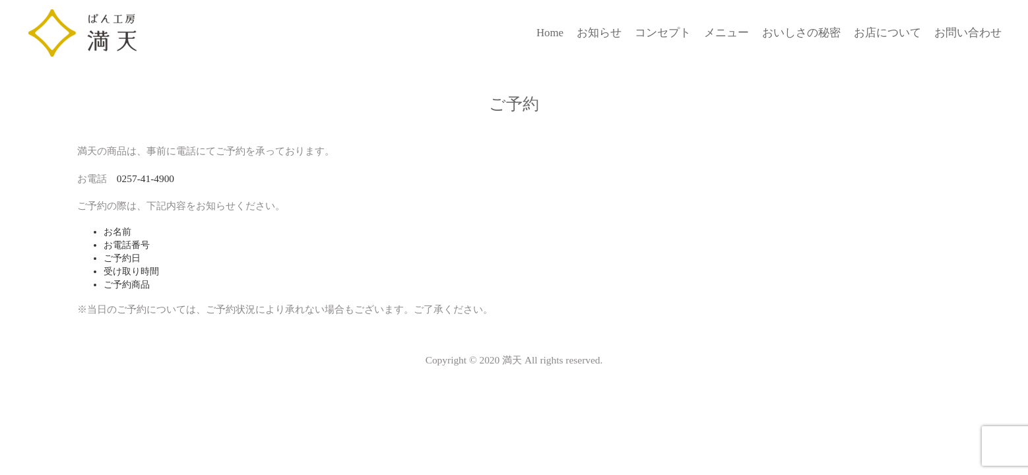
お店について (887, 32)
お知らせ (599, 32)
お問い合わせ (968, 32)
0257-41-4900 (145, 178)
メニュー (726, 32)
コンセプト (663, 32)
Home (549, 32)
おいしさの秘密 (801, 32)
